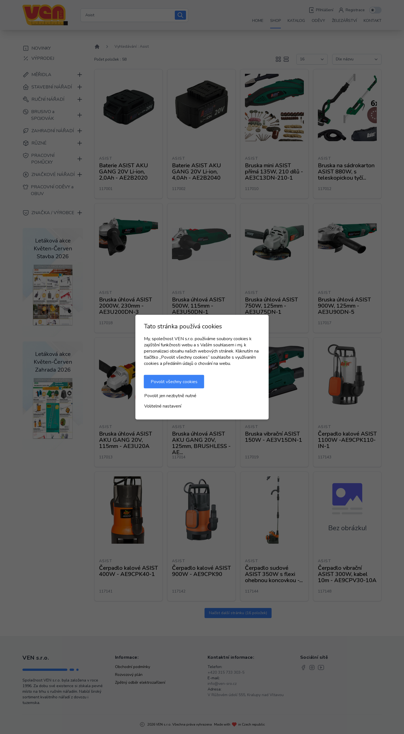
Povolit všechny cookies (174, 381)
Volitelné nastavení (162, 406)
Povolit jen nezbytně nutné (170, 395)
